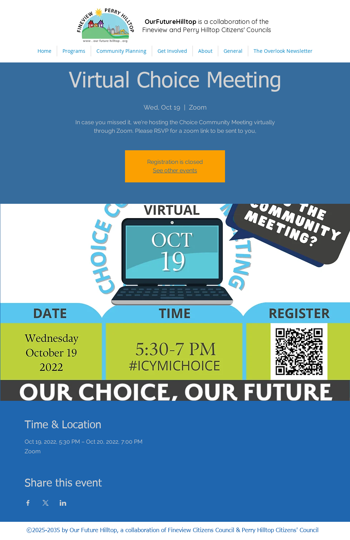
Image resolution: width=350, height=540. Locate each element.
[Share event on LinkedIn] (63, 503)
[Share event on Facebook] (28, 503)
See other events (175, 170)
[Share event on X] (45, 503)
